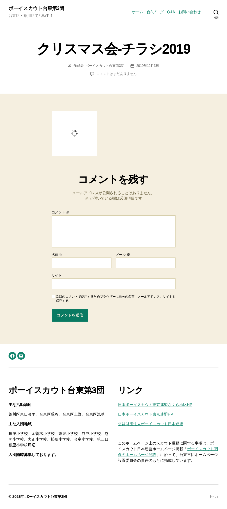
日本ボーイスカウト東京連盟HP (145, 414)
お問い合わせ (189, 12)
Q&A (171, 12)
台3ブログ (155, 12)
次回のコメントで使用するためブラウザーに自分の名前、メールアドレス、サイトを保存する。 (116, 299)
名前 (57, 255)
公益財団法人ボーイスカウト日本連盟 (150, 424)
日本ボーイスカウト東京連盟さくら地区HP (155, 405)
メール (123, 255)
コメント (60, 212)
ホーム (137, 12)
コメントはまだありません (116, 74)
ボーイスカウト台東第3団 (37, 8)
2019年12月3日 (147, 66)
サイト (57, 275)
